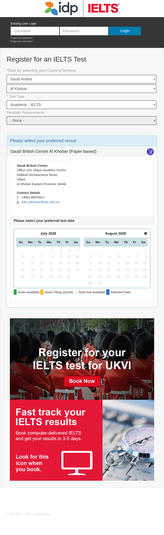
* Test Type (15, 96)
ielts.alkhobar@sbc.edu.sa (40, 202)
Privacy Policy (42, 514)
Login (125, 31)
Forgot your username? (22, 41)
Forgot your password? (21, 38)
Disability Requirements (26, 113)
